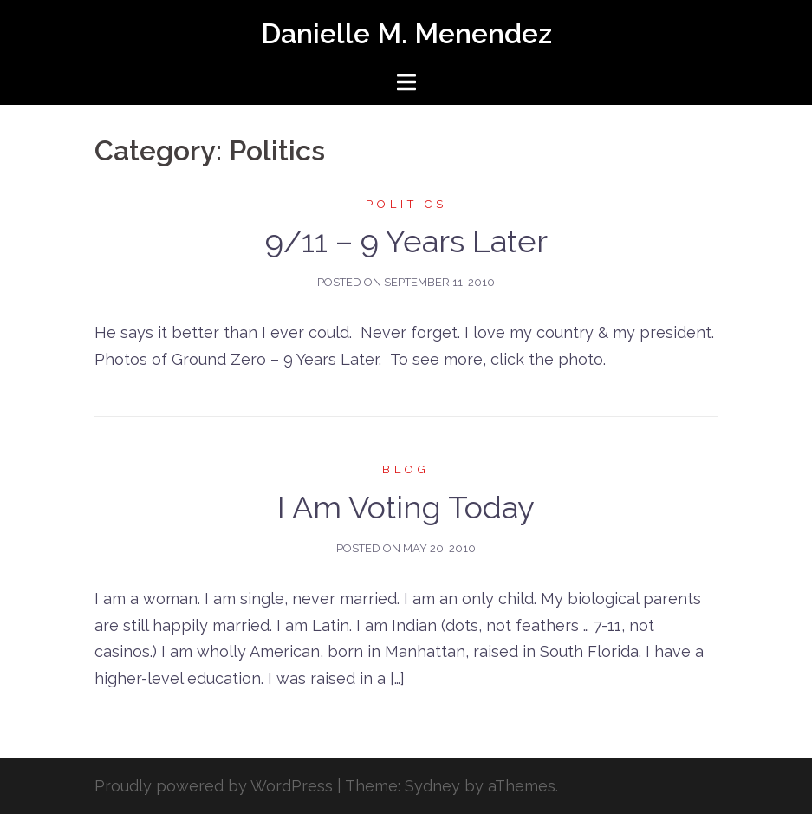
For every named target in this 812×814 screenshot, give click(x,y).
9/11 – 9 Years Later (406, 241)
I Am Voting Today (406, 507)
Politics (406, 204)
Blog (406, 469)
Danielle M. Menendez (406, 33)
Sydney (432, 786)
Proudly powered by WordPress (213, 786)
